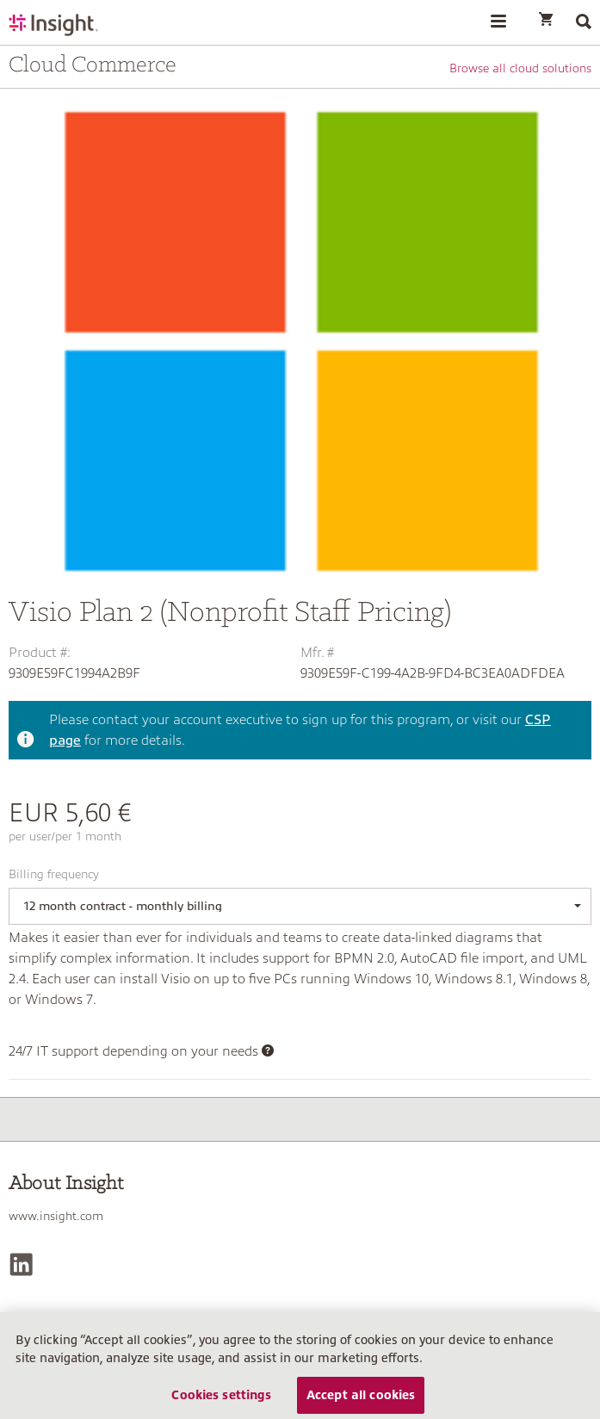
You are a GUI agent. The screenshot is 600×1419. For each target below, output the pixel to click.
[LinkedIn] (21, 1264)
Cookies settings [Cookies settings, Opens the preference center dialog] (221, 1400)
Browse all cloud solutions (520, 68)
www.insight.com (56, 1216)
